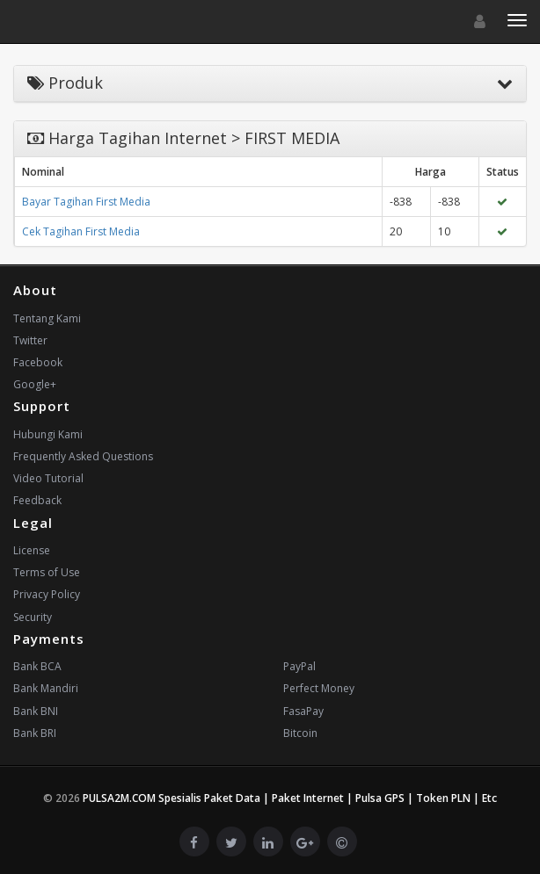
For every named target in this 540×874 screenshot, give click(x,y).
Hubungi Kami (48, 434)
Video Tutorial (48, 478)
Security (32, 617)
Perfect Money (318, 688)
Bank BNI (35, 711)
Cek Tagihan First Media (81, 231)
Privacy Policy (46, 594)
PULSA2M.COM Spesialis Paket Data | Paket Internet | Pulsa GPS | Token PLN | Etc (290, 798)
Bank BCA (37, 666)
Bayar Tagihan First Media (86, 201)
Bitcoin (300, 733)
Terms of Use (46, 572)
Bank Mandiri (45, 688)
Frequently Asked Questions (83, 456)
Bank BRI (34, 733)
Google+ (34, 384)
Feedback (37, 500)
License (31, 550)
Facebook (37, 362)
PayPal (299, 666)
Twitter (30, 340)
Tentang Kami (47, 318)
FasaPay (303, 711)
